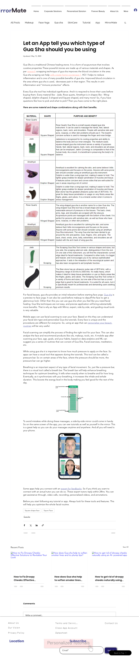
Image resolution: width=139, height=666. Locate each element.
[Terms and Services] (67, 623)
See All (125, 547)
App (97, 22)
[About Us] (14, 623)
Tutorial (86, 22)
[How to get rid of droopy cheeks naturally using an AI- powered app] (110, 562)
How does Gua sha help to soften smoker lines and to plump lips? (68, 578)
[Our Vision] (15, 627)
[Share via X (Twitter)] (30, 525)
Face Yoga (44, 22)
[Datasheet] (62, 632)
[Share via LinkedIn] (36, 525)
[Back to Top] (120, 652)
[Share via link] (43, 525)
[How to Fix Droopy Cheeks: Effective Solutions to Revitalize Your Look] (29, 562)
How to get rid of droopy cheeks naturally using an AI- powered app (109, 578)
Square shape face (32, 510)
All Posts (15, 22)
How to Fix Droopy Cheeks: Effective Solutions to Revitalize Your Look (27, 578)
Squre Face (48, 510)
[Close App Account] (67, 628)
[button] (52, 10)
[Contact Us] (112, 623)
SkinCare (72, 22)
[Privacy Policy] (17, 632)
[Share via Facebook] (24, 525)
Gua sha (58, 22)
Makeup (29, 22)
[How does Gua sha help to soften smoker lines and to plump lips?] (69, 562)
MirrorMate (111, 22)
